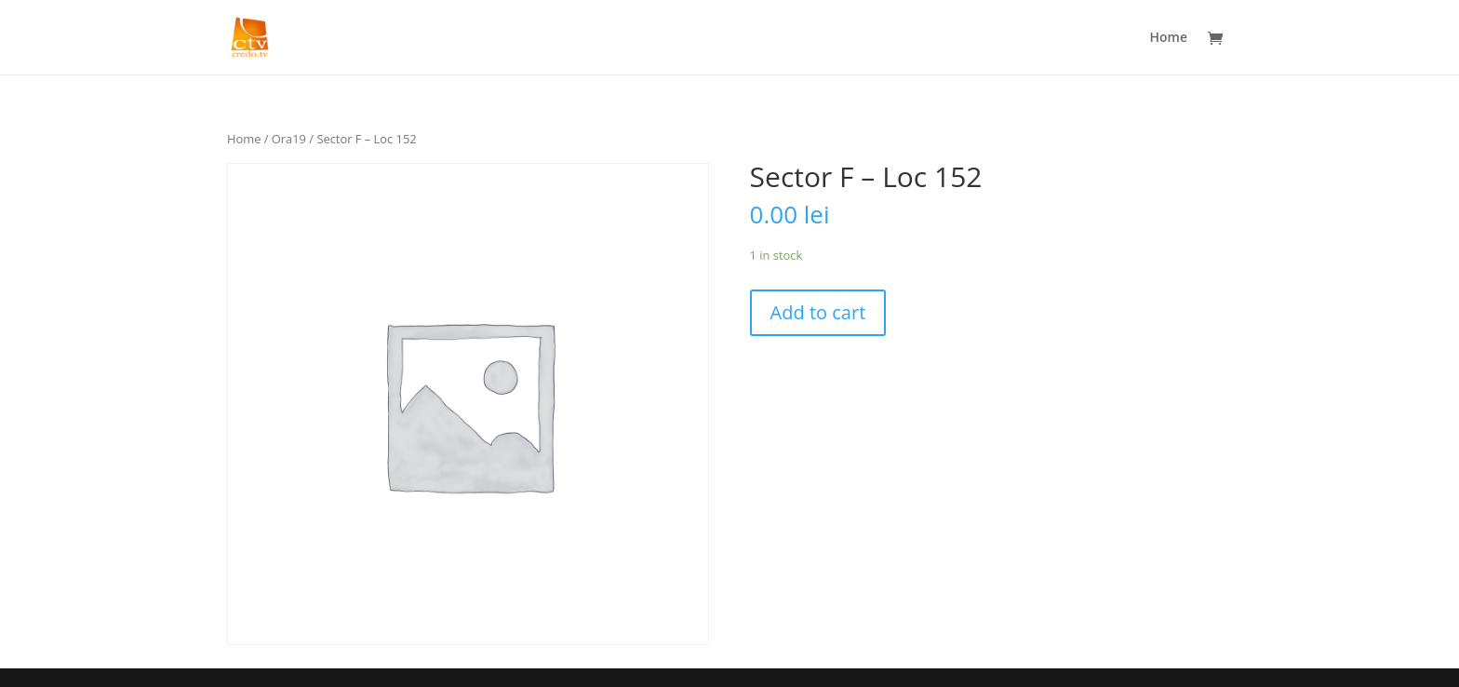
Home (1169, 38)
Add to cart (818, 312)
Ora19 (289, 138)
